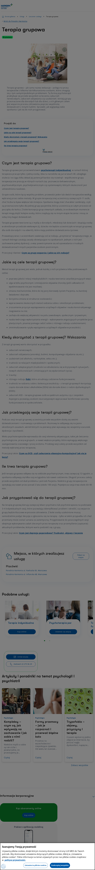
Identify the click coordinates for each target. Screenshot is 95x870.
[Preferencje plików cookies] (3, 866)
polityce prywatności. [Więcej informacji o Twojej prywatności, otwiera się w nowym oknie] (15, 860)
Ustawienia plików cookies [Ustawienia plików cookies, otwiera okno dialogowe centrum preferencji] (35, 865)
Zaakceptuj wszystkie (60, 865)
